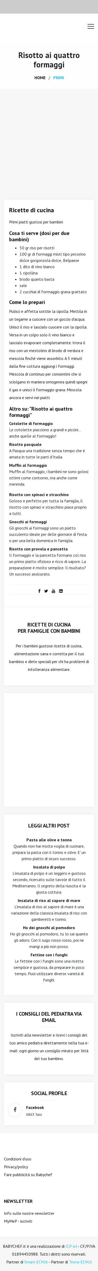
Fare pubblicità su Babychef (28, 1174)
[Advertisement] (49, 140)
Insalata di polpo (49, 867)
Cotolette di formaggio (31, 423)
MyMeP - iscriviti (18, 1221)
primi (58, 77)
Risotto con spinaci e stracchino (39, 494)
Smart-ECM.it (36, 1261)
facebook (35, 1107)
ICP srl (71, 1246)
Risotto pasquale (25, 444)
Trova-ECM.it (80, 1261)
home (39, 77)
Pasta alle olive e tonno (49, 839)
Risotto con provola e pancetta (38, 548)
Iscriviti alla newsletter (31, 1035)
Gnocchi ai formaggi (28, 521)
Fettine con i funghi (49, 954)
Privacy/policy (16, 1166)
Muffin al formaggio (28, 465)
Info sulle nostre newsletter (29, 1213)
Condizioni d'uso (17, 1158)
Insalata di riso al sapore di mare (49, 900)
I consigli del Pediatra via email (49, 1016)
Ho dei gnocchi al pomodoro (49, 927)
